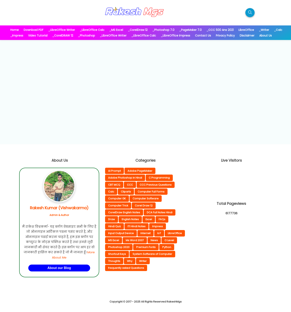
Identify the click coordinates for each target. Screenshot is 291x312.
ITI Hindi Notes (137, 226)
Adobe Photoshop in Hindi (125, 177)
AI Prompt (114, 171)
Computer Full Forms (151, 191)
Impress (157, 226)
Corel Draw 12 (144, 205)
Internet (145, 233)
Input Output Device (121, 233)
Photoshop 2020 (119, 247)
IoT (159, 233)
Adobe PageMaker (140, 171)
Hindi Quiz (114, 226)
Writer (143, 261)
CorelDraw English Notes (124, 212)
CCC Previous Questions (156, 184)
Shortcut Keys (117, 254)
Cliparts (126, 191)
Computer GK (117, 198)
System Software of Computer (152, 254)
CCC (130, 184)
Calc (111, 191)
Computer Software (146, 198)
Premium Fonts (146, 247)
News (154, 240)
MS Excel (113, 240)
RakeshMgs (174, 302)
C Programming (159, 177)
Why (129, 261)
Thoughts (114, 261)
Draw (111, 219)
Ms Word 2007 (135, 240)
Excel (149, 219)
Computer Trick (118, 205)
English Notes (130, 219)
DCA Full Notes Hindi (159, 212)
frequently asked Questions (126, 268)
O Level (169, 240)
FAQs (162, 219)
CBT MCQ (114, 184)
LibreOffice (175, 233)
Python (166, 247)
